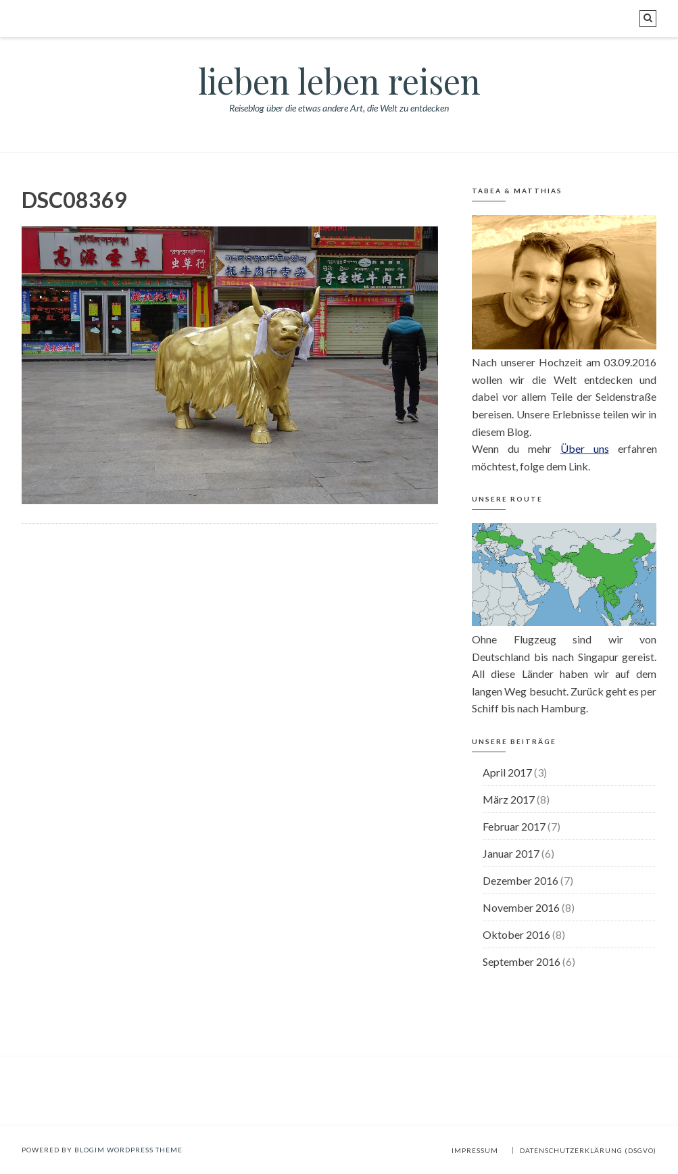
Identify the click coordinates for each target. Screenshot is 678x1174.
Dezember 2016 (520, 880)
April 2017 (507, 772)
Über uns (584, 448)
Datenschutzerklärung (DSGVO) (588, 1150)
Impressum (475, 1150)
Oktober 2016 (516, 934)
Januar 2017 (511, 853)
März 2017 (509, 799)
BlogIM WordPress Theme (128, 1150)
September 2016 (521, 961)
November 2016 (521, 907)
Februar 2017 (514, 826)
